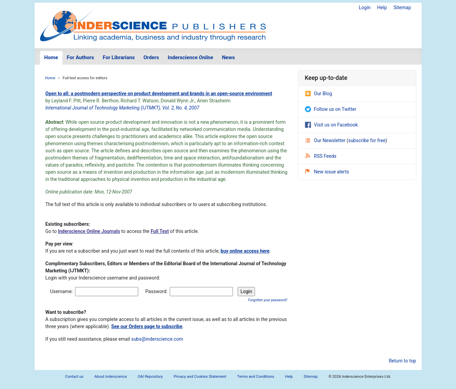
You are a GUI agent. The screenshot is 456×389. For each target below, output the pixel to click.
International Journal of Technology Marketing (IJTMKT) (102, 108)
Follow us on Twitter (331, 109)
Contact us (74, 376)
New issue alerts (327, 171)
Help (382, 7)
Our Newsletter (326, 140)
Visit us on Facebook (331, 125)
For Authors (80, 57)
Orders (151, 57)
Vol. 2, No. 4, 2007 (180, 108)
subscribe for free (367, 140)
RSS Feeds (320, 156)
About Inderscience (110, 376)
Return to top (402, 360)
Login (365, 7)
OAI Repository (150, 376)
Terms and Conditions (255, 376)
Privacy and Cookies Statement (200, 376)
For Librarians (118, 57)
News (228, 57)
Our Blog (318, 93)
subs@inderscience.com (157, 339)
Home (51, 57)
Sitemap (402, 7)
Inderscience (190, 57)
